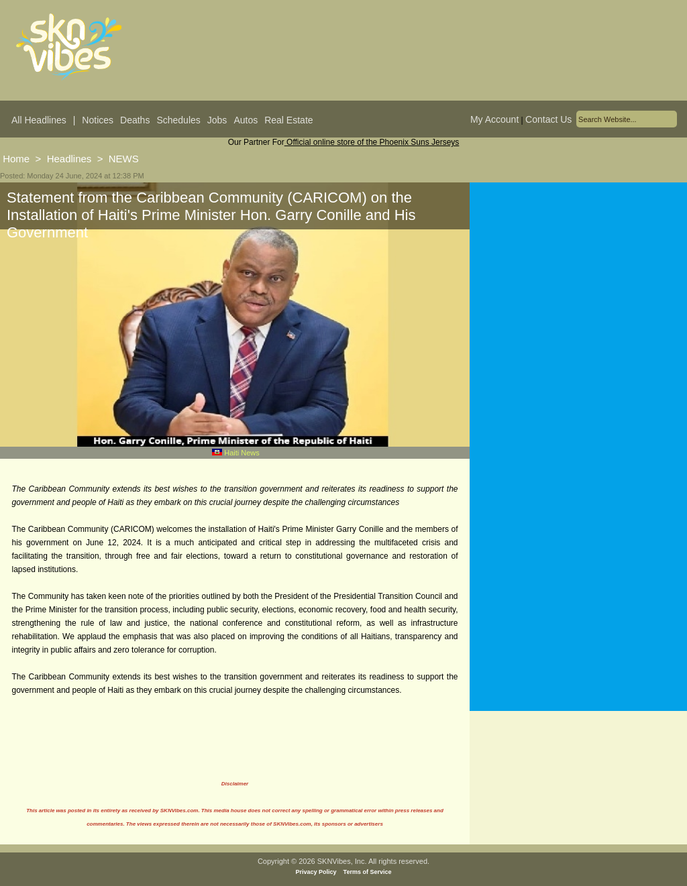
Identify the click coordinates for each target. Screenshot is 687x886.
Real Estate (288, 120)
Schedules (178, 120)
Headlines (69, 158)
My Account (494, 119)
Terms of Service (368, 872)
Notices (97, 120)
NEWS (124, 158)
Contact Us (548, 119)
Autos (245, 120)
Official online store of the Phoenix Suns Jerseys (372, 142)
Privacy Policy (316, 872)
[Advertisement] (578, 314)
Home (16, 158)
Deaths (135, 120)
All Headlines (38, 120)
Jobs (217, 120)
